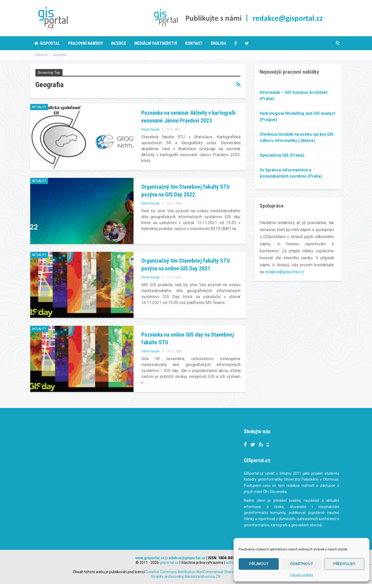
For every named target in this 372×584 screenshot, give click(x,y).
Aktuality (39, 107)
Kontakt (194, 43)
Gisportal (47, 43)
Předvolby (344, 564)
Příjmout (258, 564)
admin (231, 562)
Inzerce (118, 43)
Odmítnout (301, 564)
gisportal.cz (169, 562)
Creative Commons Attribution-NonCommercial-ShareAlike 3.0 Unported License (221, 572)
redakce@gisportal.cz (284, 271)
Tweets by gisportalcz (157, 432)
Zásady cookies (301, 575)
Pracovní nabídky (85, 43)
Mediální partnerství (155, 43)
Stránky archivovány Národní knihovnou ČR (185, 576)
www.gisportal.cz (150, 558)
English (218, 43)
